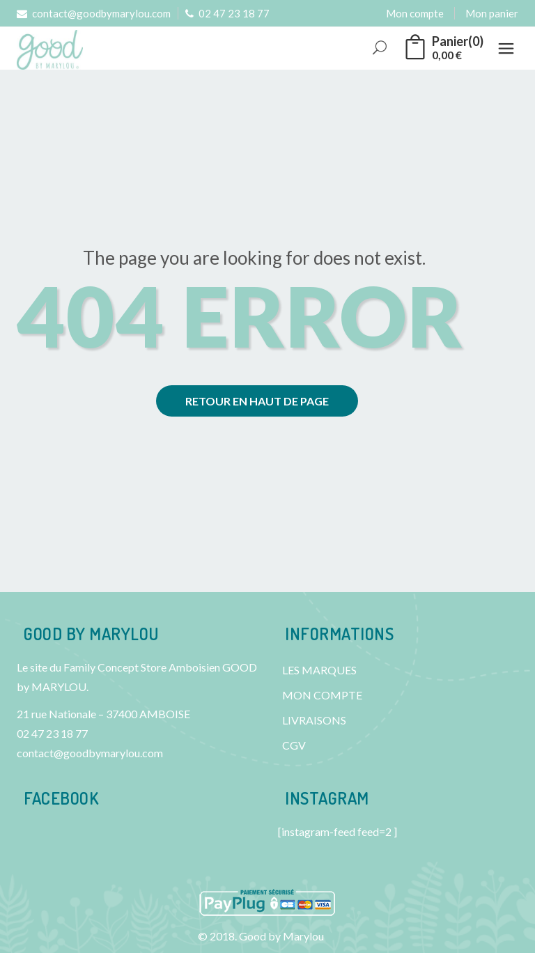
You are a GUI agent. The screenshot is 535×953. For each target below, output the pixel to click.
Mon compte (415, 13)
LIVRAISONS (314, 720)
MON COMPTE (322, 695)
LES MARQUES (319, 669)
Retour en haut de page (257, 401)
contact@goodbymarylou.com (94, 13)
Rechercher (381, 48)
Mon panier (491, 13)
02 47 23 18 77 (227, 13)
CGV (294, 745)
